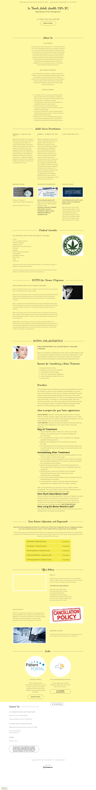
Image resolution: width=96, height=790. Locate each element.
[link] (48, 9)
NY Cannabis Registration (57, 709)
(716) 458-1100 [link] (62, 2)
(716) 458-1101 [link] (73, 2)
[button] (65, 559)
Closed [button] (15, 758)
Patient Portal (46, 41)
